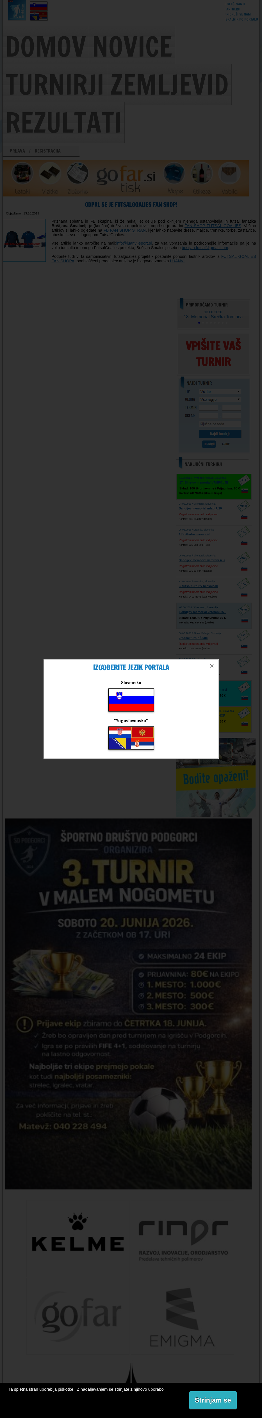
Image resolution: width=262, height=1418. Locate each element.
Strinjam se (213, 1400)
